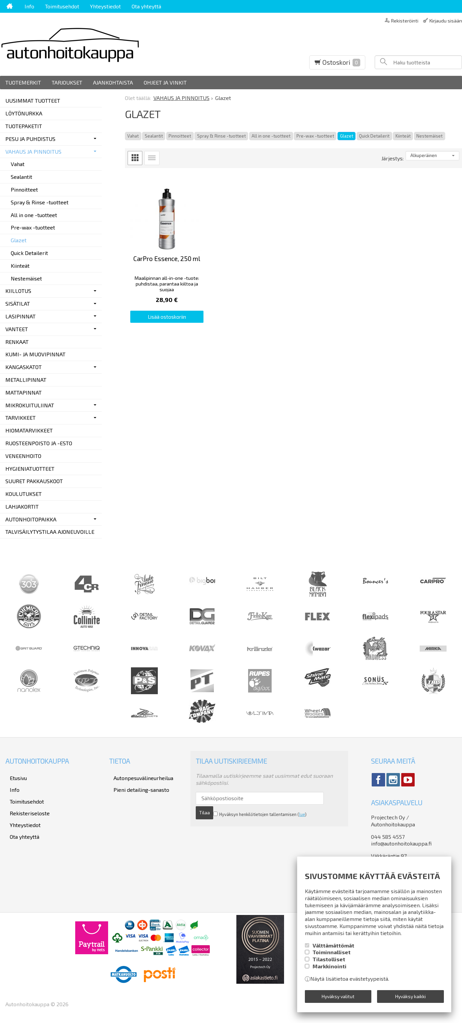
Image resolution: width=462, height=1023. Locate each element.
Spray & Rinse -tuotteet (221, 136)
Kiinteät (403, 136)
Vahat (133, 136)
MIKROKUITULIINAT (29, 405)
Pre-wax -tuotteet (315, 136)
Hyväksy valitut (338, 998)
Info (29, 6)
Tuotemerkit (23, 82)
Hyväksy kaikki (410, 998)
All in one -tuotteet (270, 136)
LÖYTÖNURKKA (23, 113)
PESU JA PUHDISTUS (30, 139)
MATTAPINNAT (23, 392)
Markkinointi (329, 970)
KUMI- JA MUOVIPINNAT (35, 354)
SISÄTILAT (17, 303)
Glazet (346, 136)
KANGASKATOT (23, 367)
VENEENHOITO (23, 456)
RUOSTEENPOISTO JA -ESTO (38, 443)
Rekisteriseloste (25, 804)
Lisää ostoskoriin (177, 336)
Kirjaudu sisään (445, 20)
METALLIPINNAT (25, 379)
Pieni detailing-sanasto (137, 785)
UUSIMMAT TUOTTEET (32, 100)
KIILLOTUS (18, 291)
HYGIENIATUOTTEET (29, 468)
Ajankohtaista (113, 82)
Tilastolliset (329, 963)
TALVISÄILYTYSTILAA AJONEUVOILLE (49, 531)
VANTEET (16, 329)
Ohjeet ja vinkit (165, 82)
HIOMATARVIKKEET (29, 430)
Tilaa (322, 798)
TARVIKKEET (20, 417)
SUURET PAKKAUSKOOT (34, 481)
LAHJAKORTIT (22, 506)
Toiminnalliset (332, 956)
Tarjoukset (67, 82)
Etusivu (13, 776)
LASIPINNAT (20, 316)
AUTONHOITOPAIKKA (30, 519)
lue (284, 810)
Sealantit (154, 136)
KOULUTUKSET (23, 494)
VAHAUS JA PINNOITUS (33, 151)
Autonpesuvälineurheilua (139, 776)
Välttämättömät (333, 949)
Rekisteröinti (404, 20)
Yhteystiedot (105, 6)
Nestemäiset (429, 136)
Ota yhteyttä (146, 6)
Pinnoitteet (180, 136)
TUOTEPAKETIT (23, 126)
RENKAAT (17, 342)
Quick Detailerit (374, 136)
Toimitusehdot (62, 6)
